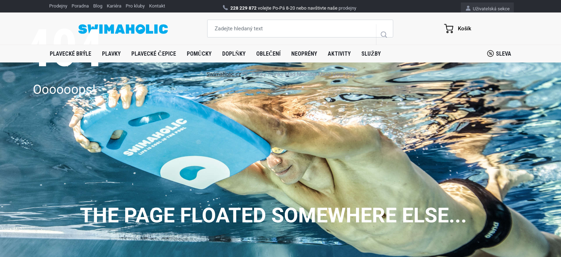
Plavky (111, 53)
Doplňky (233, 53)
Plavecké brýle (70, 53)
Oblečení (268, 53)
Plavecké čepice (153, 53)
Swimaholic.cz (223, 74)
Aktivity (339, 53)
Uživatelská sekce (487, 8)
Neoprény (304, 53)
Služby (371, 53)
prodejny (347, 8)
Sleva (499, 53)
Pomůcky (199, 53)
